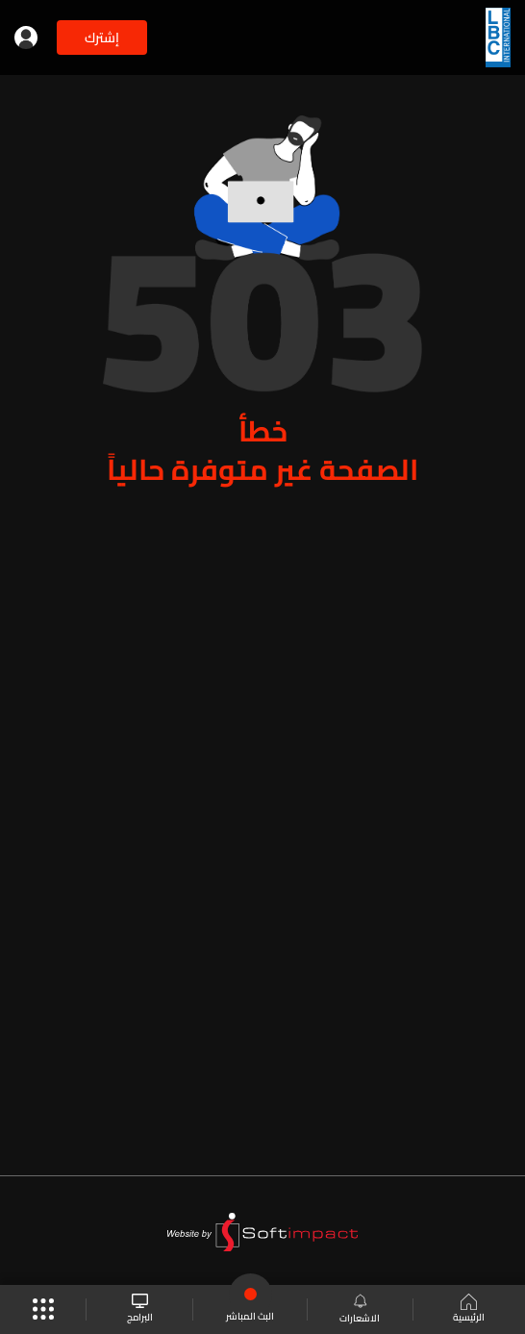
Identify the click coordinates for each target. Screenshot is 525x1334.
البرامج (140, 1309)
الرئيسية (469, 1310)
